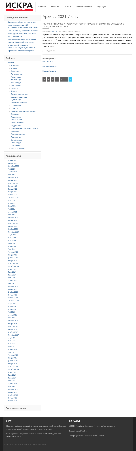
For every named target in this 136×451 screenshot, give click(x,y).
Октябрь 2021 (13, 195)
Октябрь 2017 (13, 332)
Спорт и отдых (16, 143)
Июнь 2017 (12, 344)
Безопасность (16, 71)
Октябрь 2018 (13, 298)
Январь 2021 (12, 220)
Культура (14, 91)
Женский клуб (16, 80)
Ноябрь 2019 (12, 261)
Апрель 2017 (12, 349)
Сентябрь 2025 (13, 166)
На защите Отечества (19, 103)
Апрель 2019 (12, 281)
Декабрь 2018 (13, 292)
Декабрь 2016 (13, 361)
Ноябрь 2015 (12, 398)
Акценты (14, 68)
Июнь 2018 (12, 309)
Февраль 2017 (13, 355)
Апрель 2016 (12, 384)
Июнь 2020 (12, 241)
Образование (16, 105)
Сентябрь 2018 (13, 301)
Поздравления (16, 126)
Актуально (14, 65)
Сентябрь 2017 (13, 335)
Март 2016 (11, 386)
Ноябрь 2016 (12, 364)
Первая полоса (16, 120)
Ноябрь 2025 (12, 163)
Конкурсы (14, 88)
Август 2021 (12, 200)
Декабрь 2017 (13, 326)
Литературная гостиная (19, 94)
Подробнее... (51, 51)
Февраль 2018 (13, 321)
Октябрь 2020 (13, 229)
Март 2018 (11, 318)
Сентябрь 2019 (13, 266)
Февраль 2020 (13, 252)
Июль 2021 (12, 203)
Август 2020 (12, 235)
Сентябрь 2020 (13, 232)
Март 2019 (11, 283)
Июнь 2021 (12, 206)
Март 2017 (11, 352)
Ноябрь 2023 (12, 186)
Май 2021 (11, 209)
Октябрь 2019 (13, 263)
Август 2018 (12, 304)
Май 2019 (11, 278)
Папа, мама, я (16, 117)
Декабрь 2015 (13, 395)
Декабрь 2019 (13, 258)
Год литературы (16, 74)
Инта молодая (16, 83)
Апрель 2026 (12, 160)
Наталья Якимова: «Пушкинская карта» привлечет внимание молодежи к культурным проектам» (83, 24)
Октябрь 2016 (13, 366)
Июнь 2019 (12, 275)
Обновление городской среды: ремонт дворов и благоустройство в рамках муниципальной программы (22, 42)
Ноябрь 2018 (12, 295)
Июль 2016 (12, 375)
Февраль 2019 (13, 286)
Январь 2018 (12, 324)
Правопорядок (16, 137)
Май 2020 (11, 243)
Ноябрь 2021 (12, 192)
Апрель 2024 (12, 172)
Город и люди (16, 77)
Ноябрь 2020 (12, 226)
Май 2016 (11, 381)
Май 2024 (11, 169)
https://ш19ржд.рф (49, 71)
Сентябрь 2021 (13, 198)
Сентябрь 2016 (13, 369)
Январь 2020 (12, 255)
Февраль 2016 (13, 389)
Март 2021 (11, 215)
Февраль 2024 (13, 178)
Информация (15, 85)
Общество (14, 108)
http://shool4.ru (47, 61)
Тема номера (15, 146)
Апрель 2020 (12, 246)
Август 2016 (12, 372)
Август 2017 (12, 338)
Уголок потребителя (18, 148)
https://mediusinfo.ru (49, 66)
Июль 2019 (12, 272)
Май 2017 (11, 346)
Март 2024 (11, 175)
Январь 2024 (12, 180)
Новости (11, 63)
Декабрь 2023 (13, 183)
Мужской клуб (16, 100)
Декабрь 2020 (13, 223)
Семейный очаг (16, 140)
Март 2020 (11, 249)
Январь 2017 (12, 358)
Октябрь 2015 (13, 401)
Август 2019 (12, 269)
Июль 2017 (12, 341)
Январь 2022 (12, 189)
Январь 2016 (12, 392)
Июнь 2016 (12, 378)
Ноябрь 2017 (12, 329)
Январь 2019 (12, 289)
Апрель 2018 (12, 315)
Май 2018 (11, 312)
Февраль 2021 (13, 218)
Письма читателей (17, 123)
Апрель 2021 (12, 212)
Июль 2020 (12, 238)
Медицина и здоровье (19, 97)
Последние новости (18, 134)
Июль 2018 (12, 306)
